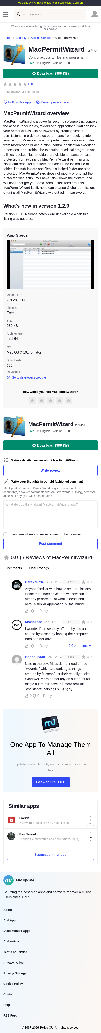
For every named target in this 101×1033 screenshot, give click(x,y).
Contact (8, 994)
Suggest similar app (50, 854)
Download (50, 73)
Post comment (50, 543)
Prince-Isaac (35, 657)
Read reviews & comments (21, 92)
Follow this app (17, 102)
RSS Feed (10, 1015)
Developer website (52, 102)
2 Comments (80, 645)
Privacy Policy (13, 962)
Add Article (11, 941)
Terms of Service (15, 952)
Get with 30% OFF (50, 782)
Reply (43, 611)
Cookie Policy (13, 984)
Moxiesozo (33, 622)
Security (21, 38)
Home (7, 38)
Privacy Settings (14, 973)
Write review (51, 470)
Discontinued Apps (16, 931)
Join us (78, 2)
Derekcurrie (34, 582)
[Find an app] (18, 14)
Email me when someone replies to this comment (47, 534)
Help (6, 1005)
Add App (9, 920)
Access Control (41, 38)
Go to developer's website (26, 377)
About (7, 910)
